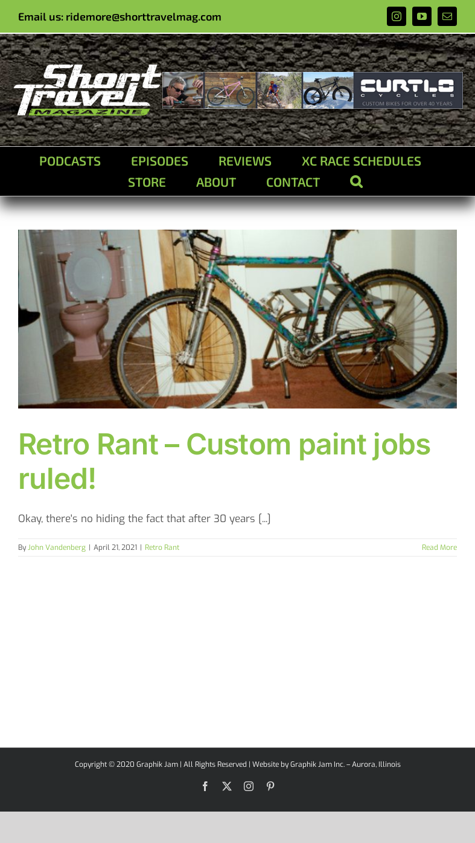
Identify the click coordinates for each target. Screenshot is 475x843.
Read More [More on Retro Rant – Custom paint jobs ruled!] (439, 547)
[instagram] (396, 16)
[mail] (447, 16)
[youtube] (422, 16)
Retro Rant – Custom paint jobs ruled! (224, 461)
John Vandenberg (57, 547)
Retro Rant (162, 547)
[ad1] (312, 77)
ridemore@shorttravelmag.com (144, 16)
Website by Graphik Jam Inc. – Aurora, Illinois (326, 764)
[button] (356, 181)
